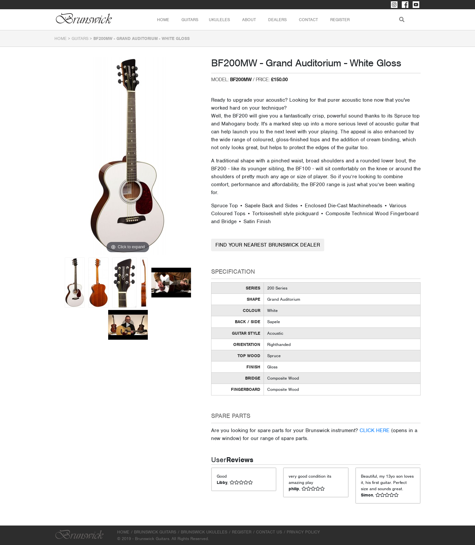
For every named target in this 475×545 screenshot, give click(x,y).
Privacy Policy (303, 532)
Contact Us (269, 532)
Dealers (277, 19)
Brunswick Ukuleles (204, 532)
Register (340, 19)
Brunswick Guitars (155, 532)
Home (163, 19)
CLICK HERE (375, 430)
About (249, 19)
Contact (308, 19)
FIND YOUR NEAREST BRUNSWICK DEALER (267, 245)
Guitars (80, 38)
